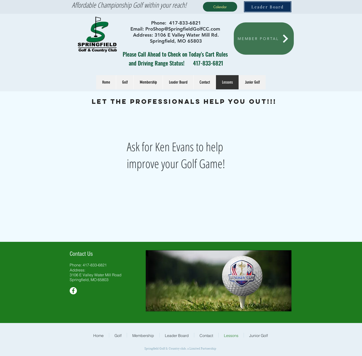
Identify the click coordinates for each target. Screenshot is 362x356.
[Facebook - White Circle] (73, 290)
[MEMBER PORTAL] (264, 38)
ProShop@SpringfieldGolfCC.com (182, 29)
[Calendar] (220, 7)
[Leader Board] (268, 7)
